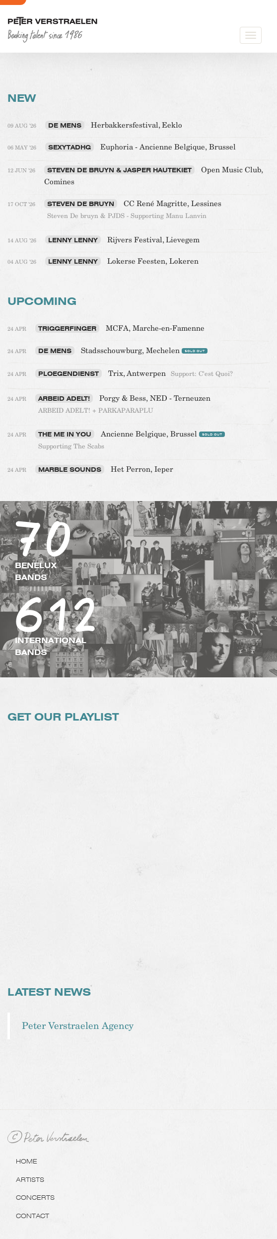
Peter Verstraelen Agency (78, 1025)
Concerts (35, 1197)
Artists (30, 1179)
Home (26, 1161)
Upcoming (41, 301)
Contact (32, 1216)
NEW (21, 98)
